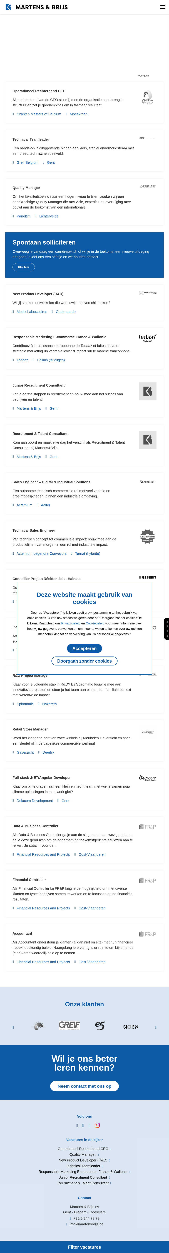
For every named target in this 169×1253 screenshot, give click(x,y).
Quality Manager (26, 188)
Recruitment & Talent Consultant (40, 434)
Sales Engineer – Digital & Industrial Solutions (52, 482)
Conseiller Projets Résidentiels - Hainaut (47, 579)
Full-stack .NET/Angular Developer (42, 778)
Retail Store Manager (30, 729)
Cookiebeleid (95, 623)
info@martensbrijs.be (86, 1224)
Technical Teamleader (31, 139)
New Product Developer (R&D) (38, 294)
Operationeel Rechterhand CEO (39, 91)
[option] (38, 1026)
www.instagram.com (93, 1125)
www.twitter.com (87, 1125)
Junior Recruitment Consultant (39, 385)
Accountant (22, 933)
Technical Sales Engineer (34, 530)
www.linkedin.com (81, 1125)
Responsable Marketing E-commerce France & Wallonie (60, 337)
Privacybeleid (70, 623)
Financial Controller (29, 880)
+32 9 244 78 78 (87, 1219)
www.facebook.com (75, 1125)
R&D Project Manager (31, 675)
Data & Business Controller (36, 826)
